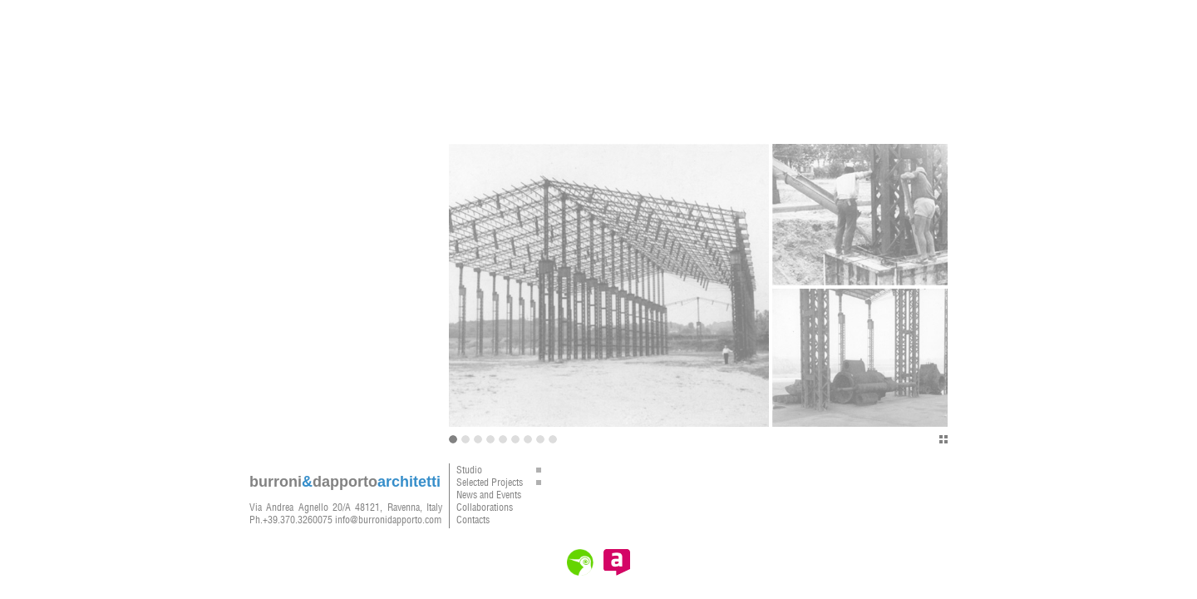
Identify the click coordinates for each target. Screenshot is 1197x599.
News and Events (488, 494)
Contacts (473, 519)
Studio (502, 469)
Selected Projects (502, 482)
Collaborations (484, 507)
